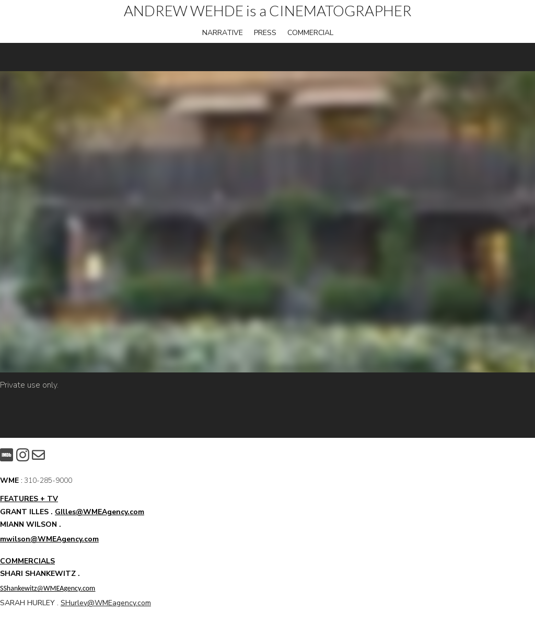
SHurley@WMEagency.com (106, 603)
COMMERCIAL (310, 33)
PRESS (265, 33)
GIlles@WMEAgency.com (99, 512)
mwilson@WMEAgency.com (49, 539)
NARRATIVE (222, 33)
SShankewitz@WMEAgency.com (47, 588)
